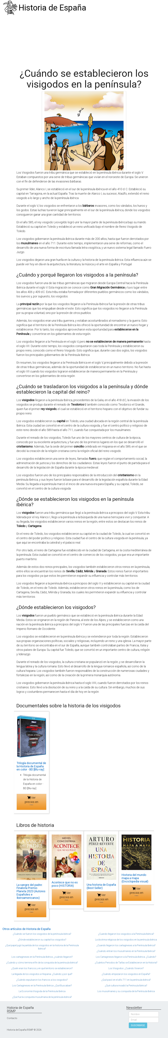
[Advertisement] (84, 40)
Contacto (12, 1018)
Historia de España (52, 7)
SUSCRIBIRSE (138, 1025)
